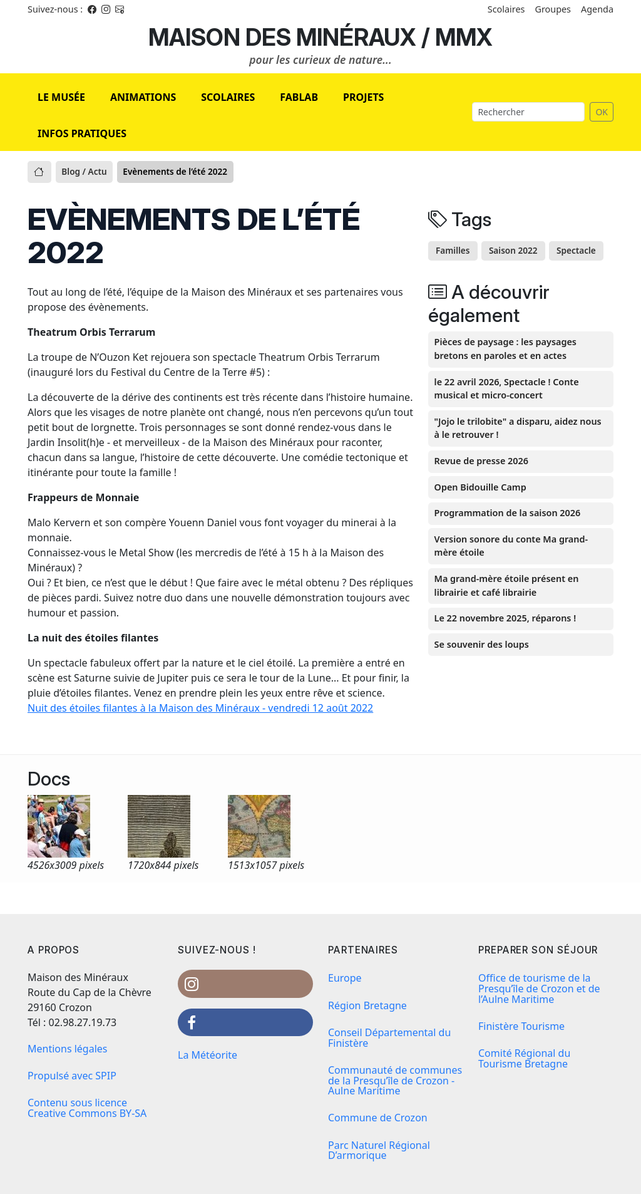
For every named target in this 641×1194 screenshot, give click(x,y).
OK (601, 112)
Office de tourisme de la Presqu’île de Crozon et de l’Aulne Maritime (539, 988)
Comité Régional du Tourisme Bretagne (524, 1058)
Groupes (553, 9)
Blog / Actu (83, 171)
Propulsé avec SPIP (72, 1075)
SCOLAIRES (228, 97)
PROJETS (363, 97)
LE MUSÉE (61, 97)
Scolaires (506, 9)
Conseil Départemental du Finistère (389, 1037)
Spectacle (576, 250)
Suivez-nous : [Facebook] (55, 9)
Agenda (597, 9)
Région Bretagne (367, 1005)
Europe (345, 978)
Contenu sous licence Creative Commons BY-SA (87, 1108)
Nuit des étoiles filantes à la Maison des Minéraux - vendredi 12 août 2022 (200, 708)
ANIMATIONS (143, 97)
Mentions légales (68, 1049)
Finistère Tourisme (521, 1026)
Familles (453, 250)
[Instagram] (105, 9)
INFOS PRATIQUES (82, 133)
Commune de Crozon (378, 1117)
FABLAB (299, 97)
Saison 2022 (513, 250)
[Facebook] (92, 9)
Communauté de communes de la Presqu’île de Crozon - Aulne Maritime (395, 1080)
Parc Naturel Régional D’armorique (379, 1150)
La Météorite (207, 1055)
